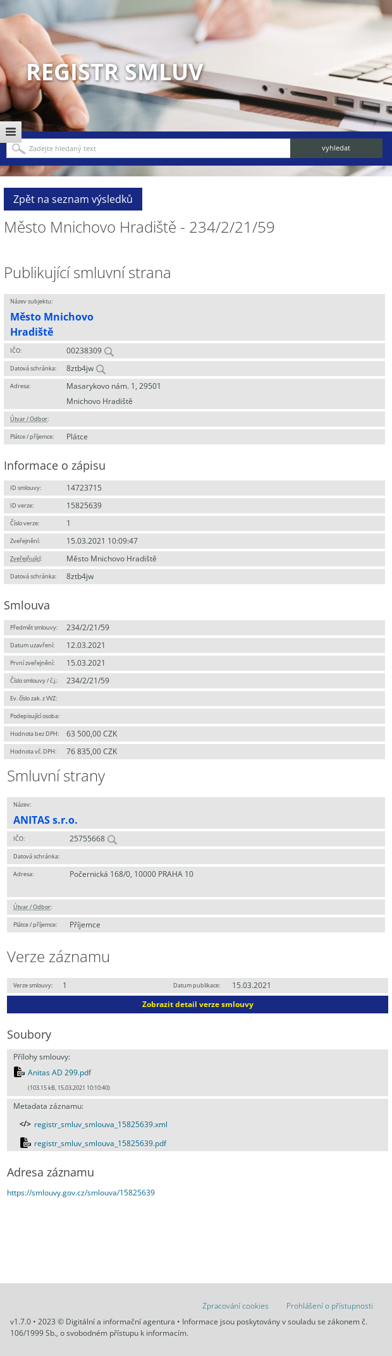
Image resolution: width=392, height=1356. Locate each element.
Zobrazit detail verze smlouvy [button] (198, 1004)
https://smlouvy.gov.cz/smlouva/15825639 (81, 1192)
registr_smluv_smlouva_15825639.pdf (100, 1143)
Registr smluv (114, 71)
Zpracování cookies (235, 1305)
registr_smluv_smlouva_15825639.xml (101, 1124)
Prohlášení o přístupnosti (329, 1305)
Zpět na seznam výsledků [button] (73, 199)
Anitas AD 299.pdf (59, 1072)
